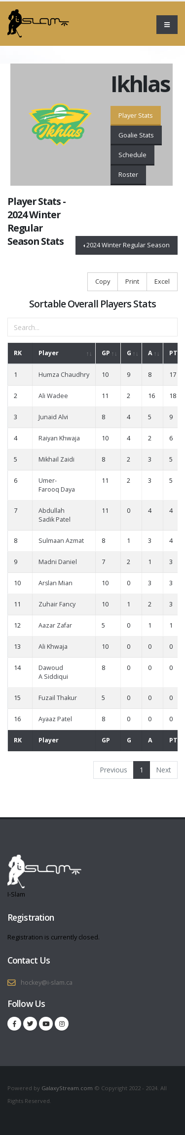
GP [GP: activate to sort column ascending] (106, 353)
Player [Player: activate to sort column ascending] (48, 353)
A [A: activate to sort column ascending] (150, 353)
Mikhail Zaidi (56, 459)
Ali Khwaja (53, 646)
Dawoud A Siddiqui (53, 672)
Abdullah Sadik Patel (54, 515)
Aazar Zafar (55, 625)
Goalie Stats (136, 135)
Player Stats (135, 115)
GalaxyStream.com (67, 1088)
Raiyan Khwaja (59, 438)
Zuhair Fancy (56, 604)
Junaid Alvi (53, 417)
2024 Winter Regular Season (128, 244)
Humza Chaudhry (63, 374)
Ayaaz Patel (55, 719)
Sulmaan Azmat (61, 540)
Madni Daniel (57, 562)
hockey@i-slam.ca (47, 982)
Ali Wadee (53, 396)
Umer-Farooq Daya (56, 485)
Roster (128, 174)
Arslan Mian (55, 583)
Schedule (132, 154)
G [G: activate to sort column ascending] (129, 353)
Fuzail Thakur (57, 698)
